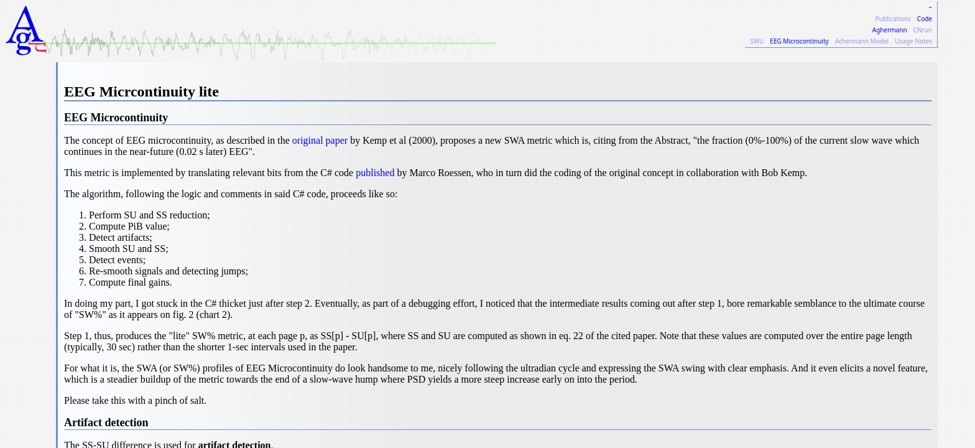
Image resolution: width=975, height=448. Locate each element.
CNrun (922, 30)
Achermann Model (862, 41)
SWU (757, 41)
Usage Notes (913, 41)
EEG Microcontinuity (799, 41)
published (375, 172)
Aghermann (889, 30)
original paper (320, 140)
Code (924, 18)
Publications (893, 18)
